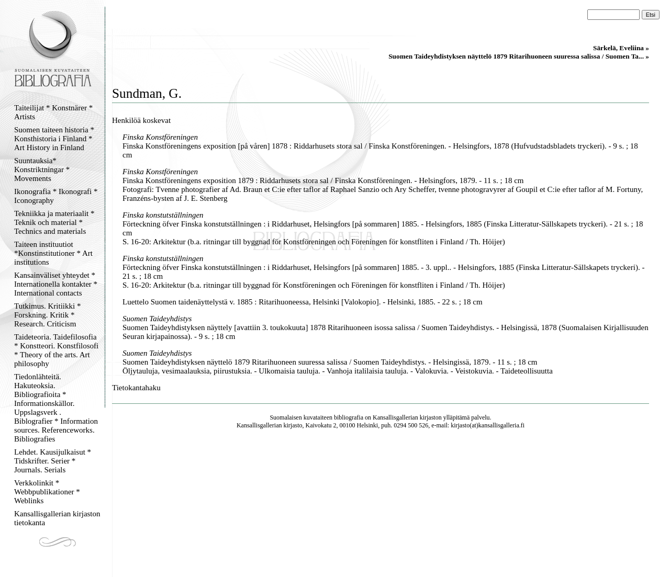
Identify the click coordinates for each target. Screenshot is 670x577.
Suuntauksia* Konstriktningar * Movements (42, 169)
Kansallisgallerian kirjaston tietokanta (57, 518)
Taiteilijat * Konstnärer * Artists (53, 112)
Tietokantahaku (136, 387)
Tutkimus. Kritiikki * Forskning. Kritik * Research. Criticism (47, 315)
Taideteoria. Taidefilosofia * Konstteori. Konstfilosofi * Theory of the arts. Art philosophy (56, 350)
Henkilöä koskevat (141, 120)
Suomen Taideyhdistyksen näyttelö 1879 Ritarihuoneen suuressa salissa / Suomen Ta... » (518, 56)
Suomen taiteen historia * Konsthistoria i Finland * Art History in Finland (54, 139)
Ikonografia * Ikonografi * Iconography (56, 196)
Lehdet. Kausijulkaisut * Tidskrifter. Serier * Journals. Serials (52, 461)
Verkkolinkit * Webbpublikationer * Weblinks (47, 492)
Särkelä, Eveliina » (621, 48)
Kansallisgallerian (395, 417)
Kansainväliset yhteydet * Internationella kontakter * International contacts (55, 284)
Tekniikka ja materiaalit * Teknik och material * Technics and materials (54, 222)
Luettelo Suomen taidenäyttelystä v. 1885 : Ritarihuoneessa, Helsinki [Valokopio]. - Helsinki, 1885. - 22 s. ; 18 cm (302, 302)
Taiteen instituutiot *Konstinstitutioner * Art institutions (53, 253)
